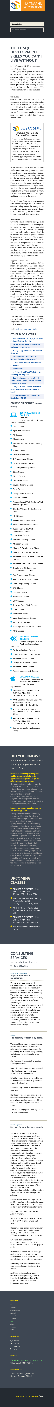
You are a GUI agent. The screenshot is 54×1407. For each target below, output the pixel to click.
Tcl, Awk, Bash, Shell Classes (25, 605)
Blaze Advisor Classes (22, 454)
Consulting (13, 1316)
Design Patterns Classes (23, 493)
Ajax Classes (18, 439)
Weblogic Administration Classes (27, 626)
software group (27, 1396)
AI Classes (17, 435)
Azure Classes (19, 450)
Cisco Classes (19, 472)
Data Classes (18, 489)
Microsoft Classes (20, 544)
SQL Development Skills (26, 329)
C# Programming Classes (23, 463)
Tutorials (13, 1319)
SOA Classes (18, 601)
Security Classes (20, 592)
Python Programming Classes (25, 579)
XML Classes (18, 631)
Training (12, 1308)
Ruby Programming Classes (24, 583)
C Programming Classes (23, 459)
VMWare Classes (20, 613)
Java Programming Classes (24, 520)
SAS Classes (18, 588)
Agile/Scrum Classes (21, 430)
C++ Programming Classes (24, 467)
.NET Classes (18, 426)
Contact (13, 1327)
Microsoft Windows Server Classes (28, 563)
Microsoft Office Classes (23, 666)
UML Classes (18, 609)
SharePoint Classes (21, 596)
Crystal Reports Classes (23, 485)
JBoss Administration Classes (25, 524)
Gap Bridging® (15, 1310)
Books (12, 1330)
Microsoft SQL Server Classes (25, 552)
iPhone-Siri (17, 368)
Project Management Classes (25, 671)
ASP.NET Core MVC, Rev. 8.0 (25, 709)
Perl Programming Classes (24, 575)
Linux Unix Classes (21, 535)
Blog (11, 1321)
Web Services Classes (22, 622)
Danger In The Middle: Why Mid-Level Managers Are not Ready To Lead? (25, 389)
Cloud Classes (19, 476)
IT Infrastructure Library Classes (26, 654)
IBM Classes (18, 516)
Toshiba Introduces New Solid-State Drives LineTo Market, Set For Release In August (25, 380)
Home (12, 1305)
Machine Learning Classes (24, 539)
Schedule (13, 1313)
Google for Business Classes (25, 662)
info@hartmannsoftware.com (29, 1360)
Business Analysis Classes (24, 650)
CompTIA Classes (20, 480)
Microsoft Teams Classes (23, 658)
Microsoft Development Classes (26, 548)
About (12, 1324)
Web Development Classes (24, 618)
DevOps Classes (20, 497)
